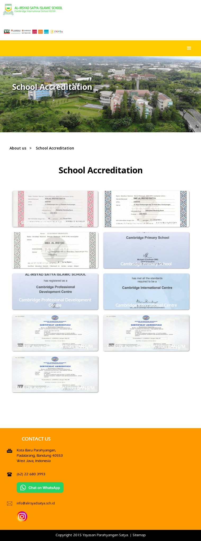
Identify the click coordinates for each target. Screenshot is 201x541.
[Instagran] (22, 516)
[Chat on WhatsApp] (40, 487)
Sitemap (139, 535)
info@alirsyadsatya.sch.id (36, 503)
